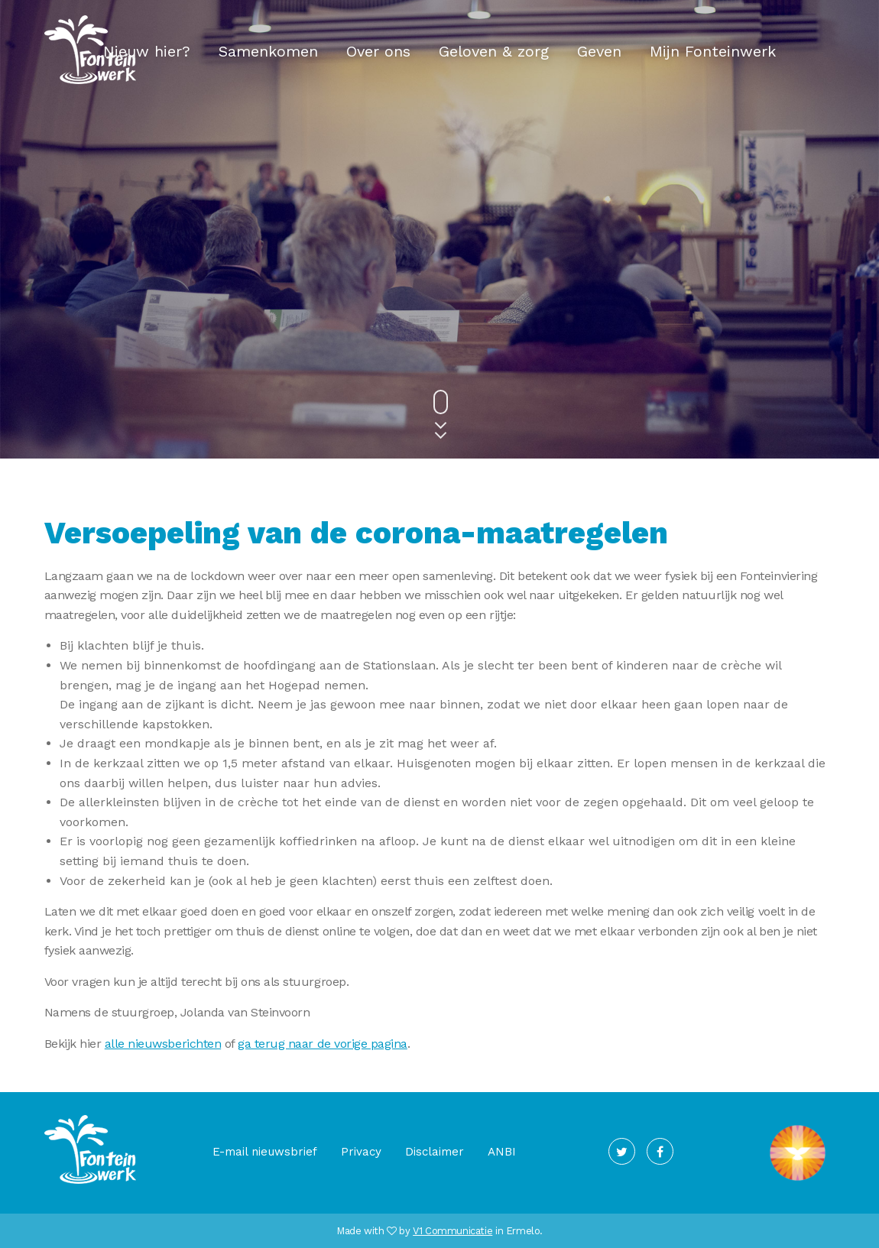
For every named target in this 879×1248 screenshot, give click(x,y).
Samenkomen (268, 51)
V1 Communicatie (452, 1231)
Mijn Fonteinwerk (713, 51)
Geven (599, 51)
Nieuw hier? (146, 51)
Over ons (378, 51)
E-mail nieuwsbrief (264, 1152)
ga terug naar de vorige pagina (322, 1043)
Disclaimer (434, 1152)
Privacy (361, 1152)
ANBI (502, 1152)
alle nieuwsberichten (163, 1043)
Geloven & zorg (494, 51)
